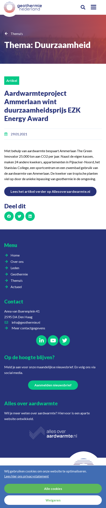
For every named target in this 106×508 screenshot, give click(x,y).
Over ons (18, 261)
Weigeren (53, 500)
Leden (16, 268)
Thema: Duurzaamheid (47, 45)
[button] (83, 7)
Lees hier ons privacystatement (26, 476)
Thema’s (18, 280)
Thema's (17, 34)
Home (15, 255)
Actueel (17, 287)
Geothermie (20, 274)
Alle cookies (53, 489)
